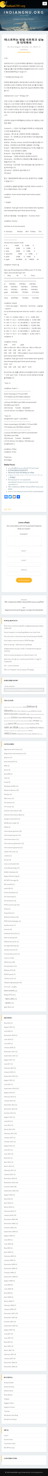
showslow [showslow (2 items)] (6, 730)
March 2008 (8, 1301)
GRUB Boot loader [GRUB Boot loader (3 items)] (36, 711)
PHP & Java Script (10, 905)
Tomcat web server (10, 954)
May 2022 (7, 1023)
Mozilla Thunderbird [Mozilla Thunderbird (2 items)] (8, 721)
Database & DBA (9, 786)
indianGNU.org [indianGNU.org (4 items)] (23, 714)
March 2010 (8, 1207)
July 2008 (7, 1285)
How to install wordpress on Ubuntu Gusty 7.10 (20, 655)
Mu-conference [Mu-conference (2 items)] (17, 721)
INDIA (6, 827)
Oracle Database (10, 892)
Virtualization (9, 966)
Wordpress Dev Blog (11, 1415)
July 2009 (7, 1240)
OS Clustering (9, 897)
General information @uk (13, 815)
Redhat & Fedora (10, 917)
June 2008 (7, 1289)
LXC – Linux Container (11, 666)
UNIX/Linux (8, 962)
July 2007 (7, 1334)
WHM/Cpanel (8, 974)
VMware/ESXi (8, 970)
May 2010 (7, 1199)
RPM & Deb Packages (11, 921)
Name (24, 551)
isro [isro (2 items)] (30, 714)
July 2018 (7, 1043)
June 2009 (7, 1244)
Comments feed (9, 1443)
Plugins (6, 1399)
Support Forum (9, 1407)
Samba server (8, 925)
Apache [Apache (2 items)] (5, 707)
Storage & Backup (10, 946)
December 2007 (9, 1313)
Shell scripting (9, 938)
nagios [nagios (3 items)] (31, 721)
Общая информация (11, 982)
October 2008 (8, 1272)
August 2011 (8, 1146)
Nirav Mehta (8, 1395)
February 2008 (9, 1305)
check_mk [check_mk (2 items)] (10, 707)
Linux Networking (10, 868)
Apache (6, 757)
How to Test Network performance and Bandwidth (25, 491)
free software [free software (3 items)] (22, 711)
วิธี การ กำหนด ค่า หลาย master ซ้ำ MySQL (19, 670)
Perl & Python (9, 901)
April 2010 (7, 1203)
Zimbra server (9, 978)
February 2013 (9, 1097)
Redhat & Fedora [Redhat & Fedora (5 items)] (37, 727)
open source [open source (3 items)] (21, 724)
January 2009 (8, 1260)
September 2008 (9, 1277)
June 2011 (7, 1154)
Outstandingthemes (37, 1472)
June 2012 (7, 1125)
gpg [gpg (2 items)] (29, 711)
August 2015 (8, 1080)
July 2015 (7, 1084)
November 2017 (9, 1052)
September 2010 (9, 1191)
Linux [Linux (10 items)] (14, 717)
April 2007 (7, 1346)
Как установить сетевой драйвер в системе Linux (22, 632)
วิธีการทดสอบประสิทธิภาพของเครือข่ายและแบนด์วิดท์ (24, 601)
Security (7, 929)
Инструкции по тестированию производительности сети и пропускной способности (23, 482)
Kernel (6, 860)
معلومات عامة (12, 987)
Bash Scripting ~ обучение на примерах (18, 644)
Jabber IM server (10, 852)
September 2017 (9, 1056)
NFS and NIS (8, 884)
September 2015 (9, 1076)
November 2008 (9, 1268)
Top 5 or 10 (8, 958)
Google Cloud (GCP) (11, 819)
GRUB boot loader (10, 823)
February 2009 (9, 1256)
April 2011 (7, 1162)
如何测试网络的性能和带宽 (18, 470)
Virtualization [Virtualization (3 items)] (20, 734)
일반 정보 (7, 509)
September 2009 (9, 1232)
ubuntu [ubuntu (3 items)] (30, 730)
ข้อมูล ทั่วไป (8, 995)
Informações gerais (11, 835)
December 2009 (9, 1219)
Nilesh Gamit (8, 1391)
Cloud (6, 782)
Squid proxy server (10, 942)
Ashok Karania (9, 1387)
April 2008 (7, 1297)
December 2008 (9, 1264)
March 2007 (8, 1350)
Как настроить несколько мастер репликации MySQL (23, 636)
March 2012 (8, 1129)
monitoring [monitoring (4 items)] (36, 717)
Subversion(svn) (9, 950)
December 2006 (9, 1362)
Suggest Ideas (9, 1403)
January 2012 (8, 1137)
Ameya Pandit (9, 1383)
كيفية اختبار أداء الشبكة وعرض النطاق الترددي (23, 468)
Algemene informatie (11, 749)
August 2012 (8, 1117)
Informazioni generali (11, 847)
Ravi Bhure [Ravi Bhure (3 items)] (21, 728)
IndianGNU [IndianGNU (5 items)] (13, 714)
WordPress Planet (10, 1419)
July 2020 (7, 1031)
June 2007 (7, 1338)
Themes (7, 1411)
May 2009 (7, 1248)
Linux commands (10, 864)
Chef (5, 778)
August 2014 (8, 1093)
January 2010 (8, 1215)
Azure (6, 770)
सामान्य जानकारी (9, 991)
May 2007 (7, 1342)
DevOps (6, 794)
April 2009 (7, 1252)
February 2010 (9, 1211)
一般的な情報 (9, 999)
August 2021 (8, 1027)
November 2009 (9, 1223)
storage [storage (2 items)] (18, 730)
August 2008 (8, 1281)
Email (24, 560)
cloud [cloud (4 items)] (24, 707)
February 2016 (9, 1068)
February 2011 (9, 1170)
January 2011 (8, 1174)
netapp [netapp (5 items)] (36, 720)
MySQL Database (10, 872)
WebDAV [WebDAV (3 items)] (34, 734)
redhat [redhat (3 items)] (27, 728)
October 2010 (8, 1187)
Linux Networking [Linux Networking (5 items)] (24, 717)
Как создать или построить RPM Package (19, 640)
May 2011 (7, 1158)
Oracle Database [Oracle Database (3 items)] (30, 724)
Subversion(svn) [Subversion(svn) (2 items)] (24, 730)
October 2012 (8, 1113)
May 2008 (7, 1293)
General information (11, 811)
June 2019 (7, 1039)
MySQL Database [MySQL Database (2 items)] (24, 721)
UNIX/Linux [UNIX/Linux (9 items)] (10, 733)
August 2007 (8, 1330)
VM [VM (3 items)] (25, 734)
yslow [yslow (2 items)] (41, 734)
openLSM (7, 888)
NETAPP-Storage (10, 880)
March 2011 (8, 1166)
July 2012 (7, 1121)
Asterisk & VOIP (9, 762)
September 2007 (9, 1326)
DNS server (8, 798)
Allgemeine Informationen (13, 753)
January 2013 (8, 1101)
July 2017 (7, 1064)
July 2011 (7, 1150)
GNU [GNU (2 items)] (27, 711)
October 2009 (8, 1228)
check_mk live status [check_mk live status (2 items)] (17, 707)
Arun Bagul (15, 47)
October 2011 (8, 1142)
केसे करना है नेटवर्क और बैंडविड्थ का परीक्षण (21, 473)
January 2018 (8, 1047)
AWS (5, 766)
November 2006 (9, 1367)
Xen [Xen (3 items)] (38, 734)
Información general (11, 831)
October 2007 (8, 1322)
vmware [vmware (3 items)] (29, 734)
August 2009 (8, 1236)
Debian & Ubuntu (10, 790)
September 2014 (9, 1088)
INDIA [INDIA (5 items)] (6, 714)
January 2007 (8, 1358)
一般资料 (7, 1003)
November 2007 (9, 1317)
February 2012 (9, 1133)
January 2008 (8, 1309)
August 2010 (8, 1195)
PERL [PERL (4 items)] (37, 724)
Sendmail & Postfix (10, 933)
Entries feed (8, 1439)
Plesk (6, 909)
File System (8, 802)
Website (24, 570)
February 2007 (9, 1354)
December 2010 (9, 1178)
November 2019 (9, 1035)
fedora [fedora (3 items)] (15, 711)
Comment (24, 534)
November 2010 (9, 1182)
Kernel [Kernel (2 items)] (32, 714)
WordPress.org (9, 1448)
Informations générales (12, 843)
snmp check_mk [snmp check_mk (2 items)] (12, 730)
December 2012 (9, 1105)
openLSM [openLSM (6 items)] (12, 723)
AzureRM (7, 774)
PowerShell (8, 913)
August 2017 (8, 1060)
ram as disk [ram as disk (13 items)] (11, 727)
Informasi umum (10, 839)
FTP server (7, 807)
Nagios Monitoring (10, 876)
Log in (6, 1435)
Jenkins (6, 856)
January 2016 (8, 1072)
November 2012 (9, 1109)
